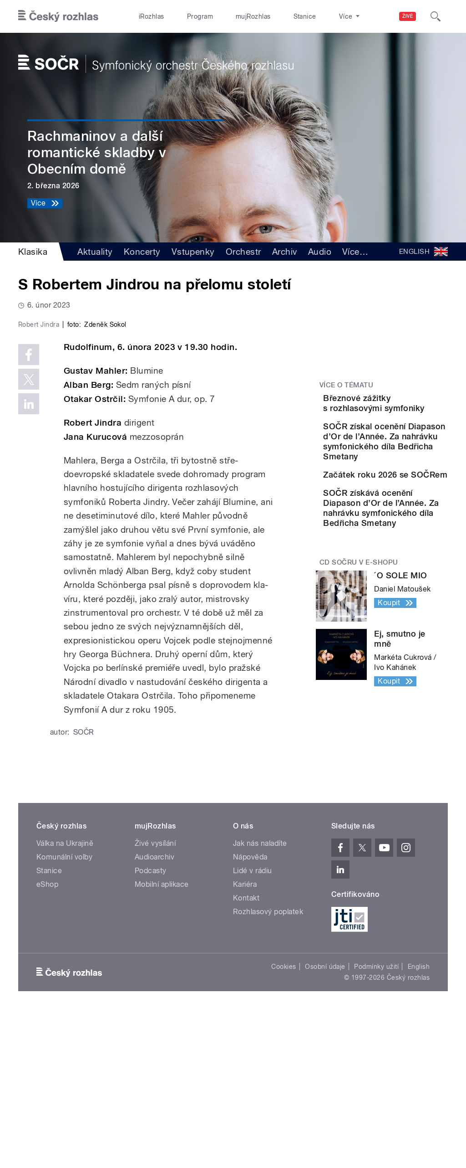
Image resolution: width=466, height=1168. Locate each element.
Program (186, 16)
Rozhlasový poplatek (268, 1066)
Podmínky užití (376, 1121)
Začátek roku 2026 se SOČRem (409, 513)
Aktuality (94, 252)
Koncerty (142, 252)
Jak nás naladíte (260, 998)
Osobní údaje (325, 1121)
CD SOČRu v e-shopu (358, 638)
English (419, 1121)
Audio (319, 252)
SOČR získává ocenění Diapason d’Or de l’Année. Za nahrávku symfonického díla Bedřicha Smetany (410, 574)
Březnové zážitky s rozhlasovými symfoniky (407, 408)
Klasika (32, 252)
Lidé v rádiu (252, 1025)
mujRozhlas (230, 16)
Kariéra (245, 1039)
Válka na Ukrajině (64, 998)
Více (355, 252)
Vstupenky (193, 252)
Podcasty (151, 1025)
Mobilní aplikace (162, 1039)
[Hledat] (435, 16)
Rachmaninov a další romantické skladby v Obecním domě (97, 152)
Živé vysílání (155, 998)
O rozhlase (313, 16)
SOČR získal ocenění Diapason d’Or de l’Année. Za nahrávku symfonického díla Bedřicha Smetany (410, 464)
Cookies (283, 1121)
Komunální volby (64, 1012)
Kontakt (246, 1053)
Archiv (284, 252)
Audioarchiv (154, 1012)
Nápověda (250, 1012)
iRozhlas (147, 16)
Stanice (272, 16)
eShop (47, 1039)
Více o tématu (346, 385)
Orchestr (243, 252)
